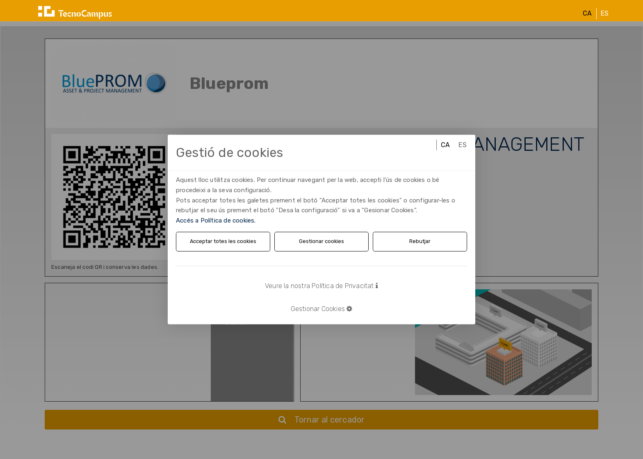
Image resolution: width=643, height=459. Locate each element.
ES (605, 20)
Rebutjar (420, 242)
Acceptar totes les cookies (223, 242)
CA (587, 20)
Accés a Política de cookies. (216, 220)
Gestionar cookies (321, 242)
